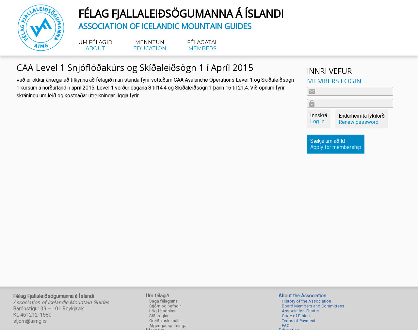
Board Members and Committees (313, 306)
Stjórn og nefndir (165, 306)
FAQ (286, 325)
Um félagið (95, 45)
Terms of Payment (298, 320)
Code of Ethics (296, 315)
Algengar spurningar (168, 325)
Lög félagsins (162, 310)
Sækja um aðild (335, 144)
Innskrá (318, 118)
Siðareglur (159, 315)
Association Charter (300, 310)
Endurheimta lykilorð (362, 119)
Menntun (149, 45)
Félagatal (202, 45)
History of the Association (306, 301)
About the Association (302, 296)
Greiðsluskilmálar (165, 320)
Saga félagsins (163, 301)
